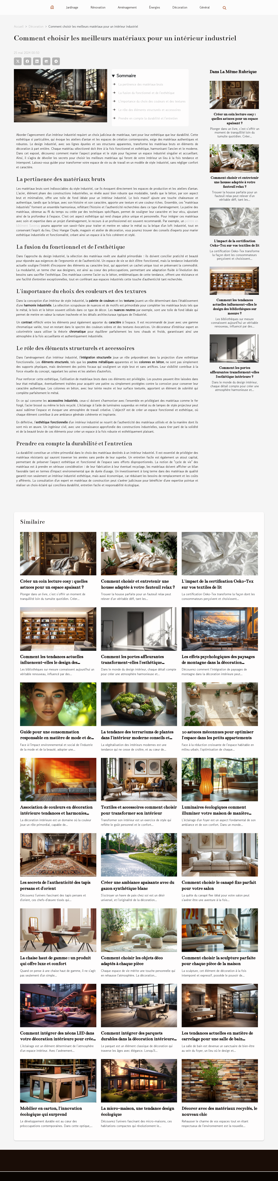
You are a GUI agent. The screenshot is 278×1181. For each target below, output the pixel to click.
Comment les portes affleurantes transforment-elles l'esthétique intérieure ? (234, 372)
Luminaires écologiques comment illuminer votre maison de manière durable (215, 813)
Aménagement (127, 7)
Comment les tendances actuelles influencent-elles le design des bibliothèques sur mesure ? (51, 662)
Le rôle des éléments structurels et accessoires (149, 109)
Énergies (154, 7)
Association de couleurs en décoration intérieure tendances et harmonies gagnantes (56, 813)
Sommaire (126, 75)
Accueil (19, 26)
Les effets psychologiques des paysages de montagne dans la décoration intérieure (218, 662)
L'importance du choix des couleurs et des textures (152, 101)
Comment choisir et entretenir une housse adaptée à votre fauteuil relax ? (235, 182)
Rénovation (98, 7)
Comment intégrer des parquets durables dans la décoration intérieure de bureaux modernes (137, 1039)
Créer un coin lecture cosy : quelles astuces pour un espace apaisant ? (234, 118)
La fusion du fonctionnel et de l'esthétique (146, 92)
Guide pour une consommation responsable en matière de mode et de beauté (55, 737)
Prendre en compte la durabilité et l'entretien (148, 118)
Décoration (179, 7)
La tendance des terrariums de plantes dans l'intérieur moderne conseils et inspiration (137, 737)
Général (205, 7)
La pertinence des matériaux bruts (140, 84)
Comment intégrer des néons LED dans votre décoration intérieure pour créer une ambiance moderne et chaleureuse (57, 1039)
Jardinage (72, 7)
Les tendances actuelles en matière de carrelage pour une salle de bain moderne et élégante (217, 1039)
